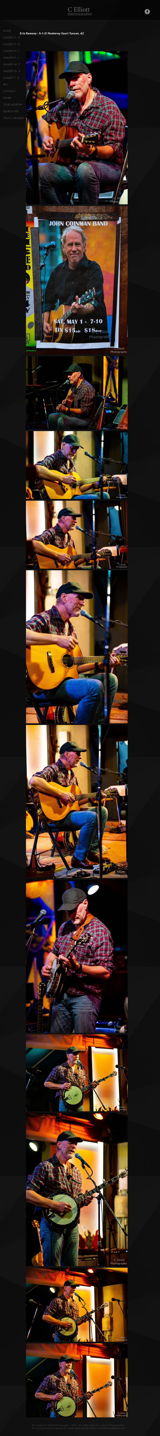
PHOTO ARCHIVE (13, 118)
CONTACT (9, 91)
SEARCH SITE (11, 111)
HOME (7, 31)
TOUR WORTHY (12, 104)
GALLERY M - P (11, 64)
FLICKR (7, 98)
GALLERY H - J (11, 51)
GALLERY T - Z (11, 78)
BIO (5, 84)
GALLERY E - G (11, 44)
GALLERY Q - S (11, 71)
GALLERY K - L (11, 57)
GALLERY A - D (11, 37)
